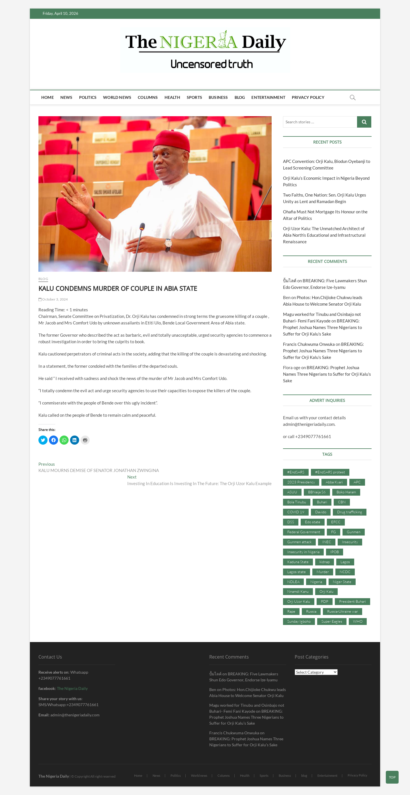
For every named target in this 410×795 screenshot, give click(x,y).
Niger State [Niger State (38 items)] (342, 581)
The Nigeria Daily (72, 688)
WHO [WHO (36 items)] (357, 621)
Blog (43, 279)
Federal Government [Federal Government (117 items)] (303, 532)
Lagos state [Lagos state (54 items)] (296, 571)
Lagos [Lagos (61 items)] (345, 561)
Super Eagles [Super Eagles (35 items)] (331, 621)
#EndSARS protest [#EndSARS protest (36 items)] (330, 472)
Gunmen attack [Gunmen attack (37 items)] (299, 541)
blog (240, 97)
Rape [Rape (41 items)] (291, 611)
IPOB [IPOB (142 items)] (334, 551)
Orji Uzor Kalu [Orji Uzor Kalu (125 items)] (298, 601)
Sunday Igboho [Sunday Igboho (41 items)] (299, 621)
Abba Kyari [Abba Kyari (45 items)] (334, 482)
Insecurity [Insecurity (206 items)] (350, 541)
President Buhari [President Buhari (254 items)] (352, 601)
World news (117, 97)
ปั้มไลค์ (289, 280)
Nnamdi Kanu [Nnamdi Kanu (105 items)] (298, 591)
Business (218, 97)
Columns (148, 97)
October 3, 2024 (53, 299)
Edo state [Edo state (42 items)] (312, 522)
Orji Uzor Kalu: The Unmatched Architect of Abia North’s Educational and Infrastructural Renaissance (324, 235)
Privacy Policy (308, 97)
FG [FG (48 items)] (333, 532)
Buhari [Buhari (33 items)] (322, 502)
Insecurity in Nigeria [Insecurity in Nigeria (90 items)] (303, 551)
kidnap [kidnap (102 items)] (324, 561)
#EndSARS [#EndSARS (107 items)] (295, 472)
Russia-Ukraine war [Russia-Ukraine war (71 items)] (342, 611)
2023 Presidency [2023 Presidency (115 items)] (301, 482)
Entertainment (268, 97)
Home (47, 97)
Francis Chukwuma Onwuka (309, 344)
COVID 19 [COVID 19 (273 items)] (295, 512)
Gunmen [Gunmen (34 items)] (353, 532)
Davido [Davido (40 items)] (320, 512)
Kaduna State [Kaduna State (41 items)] (298, 561)
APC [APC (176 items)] (357, 482)
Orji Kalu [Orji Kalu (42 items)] (326, 591)
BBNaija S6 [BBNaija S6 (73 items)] (317, 492)
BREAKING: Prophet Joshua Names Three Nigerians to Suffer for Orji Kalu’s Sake (322, 327)
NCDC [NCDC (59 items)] (345, 571)
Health (172, 97)
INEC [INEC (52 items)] (326, 541)
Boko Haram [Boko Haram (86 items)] (346, 492)
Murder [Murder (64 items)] (323, 571)
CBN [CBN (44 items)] (342, 502)
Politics (88, 97)
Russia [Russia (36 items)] (311, 611)
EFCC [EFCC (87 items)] (336, 522)
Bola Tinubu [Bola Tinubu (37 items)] (296, 502)
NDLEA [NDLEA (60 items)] (293, 581)
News (66, 97)
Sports (194, 97)
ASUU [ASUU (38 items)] (292, 492)
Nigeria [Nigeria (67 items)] (316, 581)
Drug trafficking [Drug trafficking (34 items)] (349, 512)
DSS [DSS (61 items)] (290, 522)
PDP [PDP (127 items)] (324, 601)
